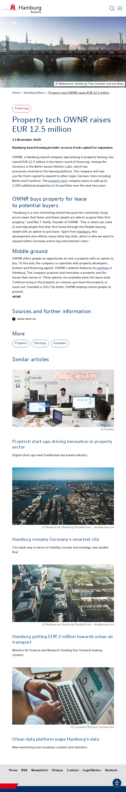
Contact (73, 770)
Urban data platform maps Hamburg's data (55, 739)
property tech (57, 181)
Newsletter (39, 770)
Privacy (57, 770)
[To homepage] (22, 8)
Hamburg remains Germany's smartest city (55, 539)
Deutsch (111, 770)
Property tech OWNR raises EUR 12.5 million (79, 93)
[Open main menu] (120, 8)
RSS (24, 770)
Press (13, 770)
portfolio (102, 268)
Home (16, 93)
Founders (59, 343)
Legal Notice (92, 770)
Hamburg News (34, 93)
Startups (40, 343)
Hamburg (83, 231)
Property (21, 343)
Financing (22, 108)
